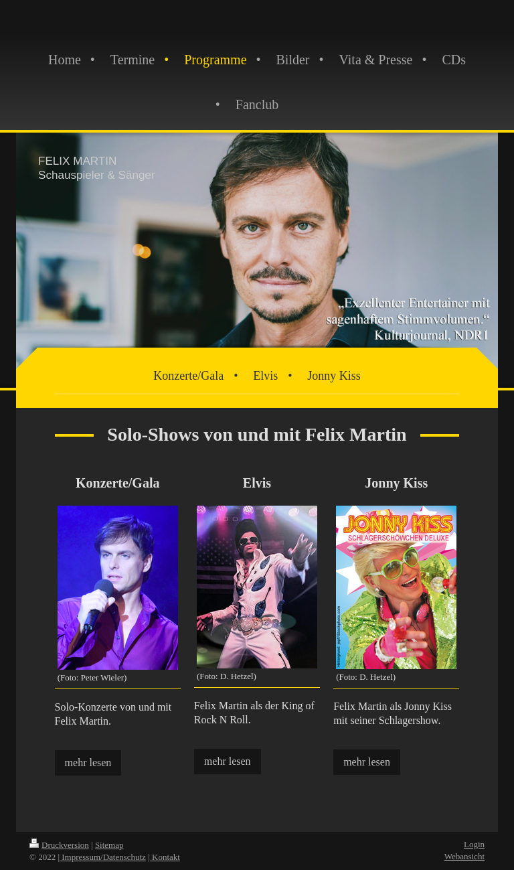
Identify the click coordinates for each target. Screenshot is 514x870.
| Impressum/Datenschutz (102, 857)
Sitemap (109, 845)
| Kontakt (164, 857)
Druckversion (59, 845)
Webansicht (464, 856)
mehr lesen (88, 762)
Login (474, 844)
